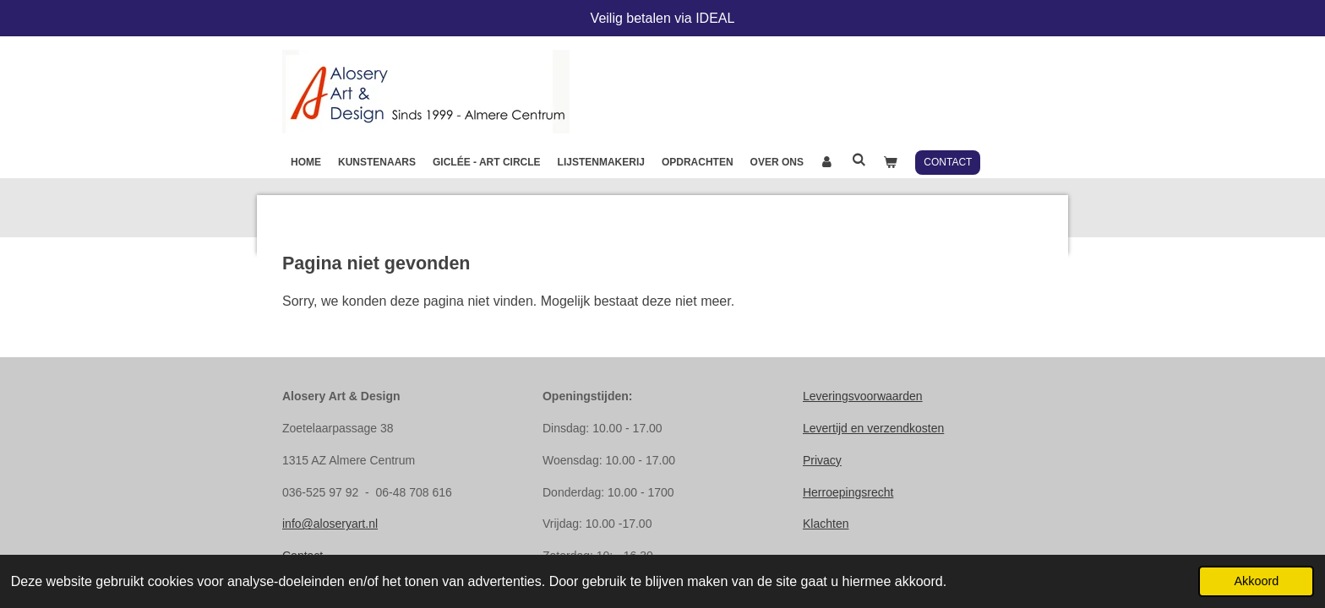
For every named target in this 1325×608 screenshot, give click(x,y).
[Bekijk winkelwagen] (890, 162)
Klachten (825, 523)
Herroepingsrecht (848, 492)
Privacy (822, 460)
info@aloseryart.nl (330, 523)
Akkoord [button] (1256, 581)
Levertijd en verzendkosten (873, 428)
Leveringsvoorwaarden (863, 396)
